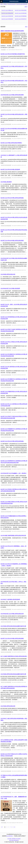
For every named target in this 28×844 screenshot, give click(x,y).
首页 (2, 4)
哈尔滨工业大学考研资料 (7, 19)
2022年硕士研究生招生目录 (8, 706)
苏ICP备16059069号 (14, 840)
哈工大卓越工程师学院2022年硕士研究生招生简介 (14, 656)
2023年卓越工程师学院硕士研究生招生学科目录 (13, 535)
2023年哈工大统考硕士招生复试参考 (10, 599)
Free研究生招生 (14, 1)
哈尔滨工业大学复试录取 (20, 10)
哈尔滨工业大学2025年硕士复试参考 (10, 169)
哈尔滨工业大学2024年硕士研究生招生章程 (12, 240)
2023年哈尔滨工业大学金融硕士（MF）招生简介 (14, 473)
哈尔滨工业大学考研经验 (20, 16)
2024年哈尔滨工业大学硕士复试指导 (10, 288)
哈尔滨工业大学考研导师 (7, 16)
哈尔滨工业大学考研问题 (20, 13)
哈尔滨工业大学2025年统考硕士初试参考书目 (13, 54)
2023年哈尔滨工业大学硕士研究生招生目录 (12, 613)
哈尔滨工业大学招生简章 (7, 13)
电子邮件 (18, 838)
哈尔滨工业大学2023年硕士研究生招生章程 (12, 638)
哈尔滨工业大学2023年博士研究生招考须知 (12, 441)
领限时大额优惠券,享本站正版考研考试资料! (12, 30)
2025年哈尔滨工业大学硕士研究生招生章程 (12, 94)
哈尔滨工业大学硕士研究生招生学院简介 (11, 142)
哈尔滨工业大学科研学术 (20, 19)
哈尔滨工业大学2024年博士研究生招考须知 (12, 197)
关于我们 (9, 838)
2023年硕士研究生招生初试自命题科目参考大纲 (13, 626)
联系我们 (14, 838)
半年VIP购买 (3, 822)
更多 (26, 26)
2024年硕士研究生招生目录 (8, 274)
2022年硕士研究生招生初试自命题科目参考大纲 (13, 674)
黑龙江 (5, 4)
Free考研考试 (9, 836)
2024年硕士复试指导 (6, 181)
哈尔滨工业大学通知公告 (7, 10)
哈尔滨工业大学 (11, 4)
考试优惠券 (3, 49)
